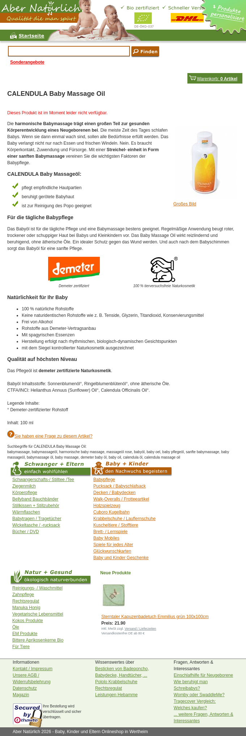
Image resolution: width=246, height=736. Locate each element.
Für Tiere (21, 646)
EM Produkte (24, 633)
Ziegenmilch (24, 486)
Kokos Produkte (27, 620)
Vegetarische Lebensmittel (37, 614)
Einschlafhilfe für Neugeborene (203, 675)
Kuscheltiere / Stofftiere (115, 525)
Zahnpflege (23, 594)
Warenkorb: (213, 78)
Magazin (21, 694)
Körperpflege (24, 492)
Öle (15, 627)
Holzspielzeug (106, 505)
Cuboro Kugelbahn (111, 512)
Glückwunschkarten (112, 551)
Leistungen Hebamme (116, 694)
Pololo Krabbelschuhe (116, 681)
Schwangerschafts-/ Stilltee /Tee (43, 479)
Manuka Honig (26, 607)
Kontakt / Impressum (32, 668)
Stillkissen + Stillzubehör (35, 505)
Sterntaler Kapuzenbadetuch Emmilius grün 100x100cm (155, 616)
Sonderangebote (27, 62)
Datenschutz (25, 688)
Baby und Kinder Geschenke (121, 557)
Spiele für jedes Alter (113, 544)
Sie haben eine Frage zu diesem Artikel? (53, 436)
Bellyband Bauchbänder (35, 499)
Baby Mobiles (106, 538)
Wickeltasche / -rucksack (36, 525)
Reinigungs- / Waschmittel (37, 588)
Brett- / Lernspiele (110, 531)
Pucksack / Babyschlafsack (119, 486)
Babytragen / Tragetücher (36, 518)
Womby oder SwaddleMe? (199, 694)
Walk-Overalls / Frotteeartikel (121, 499)
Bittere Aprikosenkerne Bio (37, 640)
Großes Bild (184, 204)
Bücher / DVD (25, 531)
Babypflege (104, 479)
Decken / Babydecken (114, 492)
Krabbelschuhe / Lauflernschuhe (124, 518)
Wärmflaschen (26, 512)
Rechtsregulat (25, 601)
